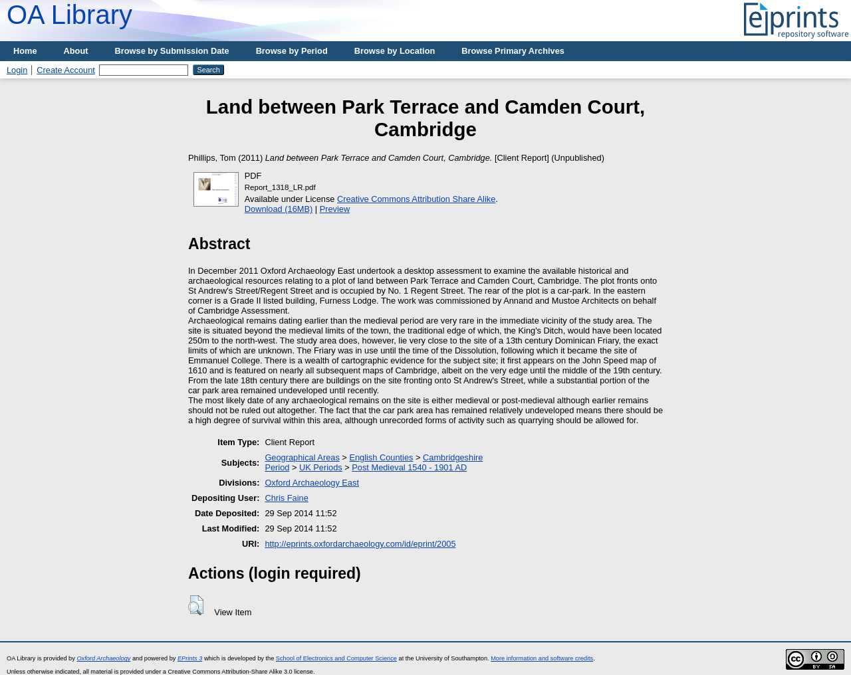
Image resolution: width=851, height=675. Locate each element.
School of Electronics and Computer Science (336, 658)
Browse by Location (394, 51)
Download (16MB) (278, 209)
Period (277, 467)
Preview (335, 209)
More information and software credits (542, 658)
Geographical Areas (302, 457)
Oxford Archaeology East (312, 483)
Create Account (66, 70)
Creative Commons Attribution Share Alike (416, 199)
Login (17, 70)
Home (25, 51)
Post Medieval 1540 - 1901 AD (409, 467)
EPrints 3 (190, 658)
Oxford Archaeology (103, 658)
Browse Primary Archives (512, 51)
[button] (195, 605)
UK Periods (320, 467)
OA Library (69, 14)
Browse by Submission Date (172, 51)
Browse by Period (292, 51)
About (76, 51)
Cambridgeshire (453, 457)
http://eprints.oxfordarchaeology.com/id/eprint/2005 (360, 544)
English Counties (381, 457)
